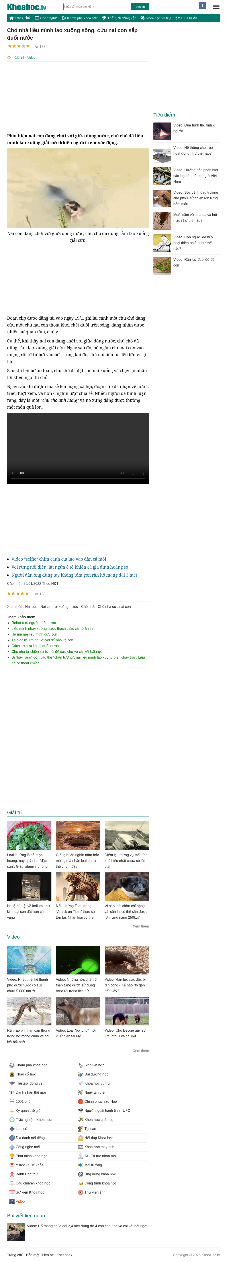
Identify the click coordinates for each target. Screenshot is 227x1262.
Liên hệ (48, 1254)
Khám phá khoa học (80, 18)
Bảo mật (32, 1254)
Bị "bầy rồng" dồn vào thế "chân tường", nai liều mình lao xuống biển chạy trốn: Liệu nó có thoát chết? (78, 660)
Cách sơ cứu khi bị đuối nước (35, 645)
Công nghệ (46, 18)
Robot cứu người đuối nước (34, 622)
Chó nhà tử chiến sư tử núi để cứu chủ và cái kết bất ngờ (57, 651)
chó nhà (88, 606)
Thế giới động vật (119, 18)
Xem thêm (141, 926)
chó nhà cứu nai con (114, 606)
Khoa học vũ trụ (155, 18)
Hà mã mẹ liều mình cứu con (34, 634)
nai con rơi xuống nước (59, 606)
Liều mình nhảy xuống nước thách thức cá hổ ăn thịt (53, 628)
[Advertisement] (78, 97)
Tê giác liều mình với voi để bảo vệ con (42, 640)
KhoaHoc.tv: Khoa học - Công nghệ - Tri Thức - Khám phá (31, 7)
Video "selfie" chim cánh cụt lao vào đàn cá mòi (59, 559)
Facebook (64, 1254)
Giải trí (19, 57)
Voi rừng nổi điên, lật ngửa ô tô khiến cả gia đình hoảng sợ (70, 567)
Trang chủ (19, 18)
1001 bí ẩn (186, 18)
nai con (31, 606)
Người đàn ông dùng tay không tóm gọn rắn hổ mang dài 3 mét (74, 575)
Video (31, 57)
